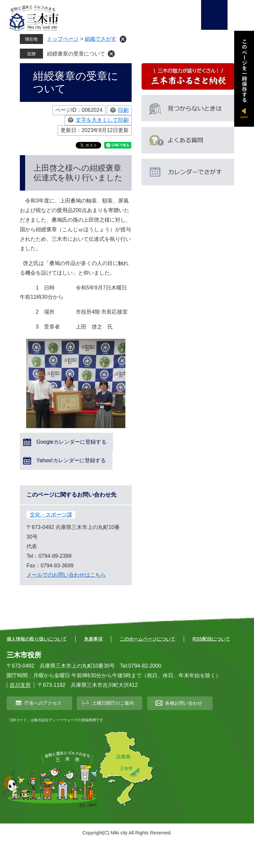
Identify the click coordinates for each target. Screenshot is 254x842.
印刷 (123, 110)
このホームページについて (147, 639)
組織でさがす (100, 39)
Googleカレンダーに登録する (71, 442)
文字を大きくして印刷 (102, 120)
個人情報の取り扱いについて (37, 639)
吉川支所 (20, 685)
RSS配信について (211, 639)
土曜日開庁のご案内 (113, 703)
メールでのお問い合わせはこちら (66, 575)
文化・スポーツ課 (51, 514)
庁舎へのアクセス (43, 703)
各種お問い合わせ (183, 703)
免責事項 (93, 639)
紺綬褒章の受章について (76, 54)
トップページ (63, 39)
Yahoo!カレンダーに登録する (71, 460)
